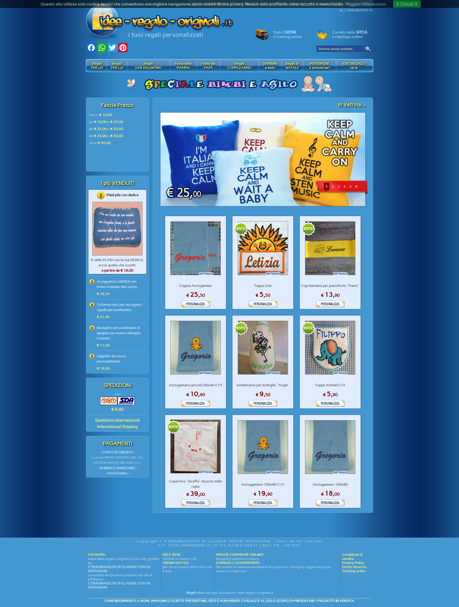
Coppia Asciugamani (195, 286)
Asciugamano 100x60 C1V (263, 484)
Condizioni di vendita (352, 557)
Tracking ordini (353, 571)
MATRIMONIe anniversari (319, 66)
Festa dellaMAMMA (183, 66)
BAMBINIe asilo (270, 66)
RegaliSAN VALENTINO (148, 66)
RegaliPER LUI (117, 66)
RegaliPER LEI (97, 66)
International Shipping (117, 426)
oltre (99, 143)
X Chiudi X (407, 4)
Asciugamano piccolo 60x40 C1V (195, 385)
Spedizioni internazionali (117, 420)
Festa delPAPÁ (208, 66)
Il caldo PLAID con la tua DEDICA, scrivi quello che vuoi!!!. (117, 265)
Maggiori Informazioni (365, 4)
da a (106, 122)
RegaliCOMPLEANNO (239, 66)
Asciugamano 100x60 (330, 484)
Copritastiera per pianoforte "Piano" (330, 286)
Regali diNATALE (292, 66)
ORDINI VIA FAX (175, 563)
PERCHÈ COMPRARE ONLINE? (240, 555)
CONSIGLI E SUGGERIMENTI (238, 563)
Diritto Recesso (354, 567)
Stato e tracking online (287, 34)
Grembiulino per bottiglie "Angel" (263, 385)
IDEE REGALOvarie (353, 66)
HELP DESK (171, 555)
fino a (100, 115)
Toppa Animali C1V (330, 385)
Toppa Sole (263, 286)
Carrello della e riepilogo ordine (349, 34)
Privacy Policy (353, 563)
